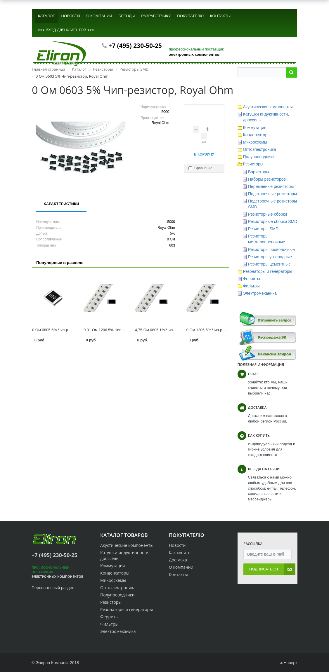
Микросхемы (255, 142)
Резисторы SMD (263, 228)
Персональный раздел (53, 587)
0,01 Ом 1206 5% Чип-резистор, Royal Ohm (122, 330)
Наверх (288, 662)
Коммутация (254, 127)
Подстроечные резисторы (272, 193)
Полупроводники (259, 156)
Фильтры (251, 286)
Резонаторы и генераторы (267, 271)
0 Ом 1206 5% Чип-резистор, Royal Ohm (221, 330)
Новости (177, 545)
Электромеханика (260, 293)
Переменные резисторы (271, 186)
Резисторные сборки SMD (272, 221)
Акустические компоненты (268, 106)
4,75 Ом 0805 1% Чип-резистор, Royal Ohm (173, 330)
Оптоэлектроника (259, 149)
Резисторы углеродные (270, 256)
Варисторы (258, 172)
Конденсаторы (257, 134)
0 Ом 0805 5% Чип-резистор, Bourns (64, 330)
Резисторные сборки (267, 214)
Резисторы (253, 164)
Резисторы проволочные (271, 249)
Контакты (178, 574)
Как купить (180, 552)
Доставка (178, 560)
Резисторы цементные (269, 264)
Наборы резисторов (267, 179)
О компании (181, 567)
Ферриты (251, 278)
